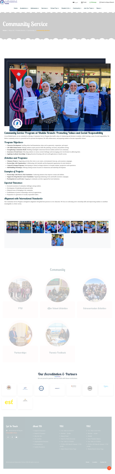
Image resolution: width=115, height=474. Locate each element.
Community (76, 8)
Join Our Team (88, 8)
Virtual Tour (54, 8)
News (98, 8)
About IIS (11, 30)
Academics (23, 8)
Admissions (34, 8)
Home (16, 8)
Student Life (65, 8)
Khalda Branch (20, 30)
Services (44, 8)
